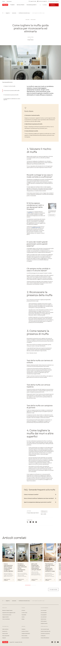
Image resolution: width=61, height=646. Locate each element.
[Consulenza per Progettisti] (53, 1)
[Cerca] (45, 4)
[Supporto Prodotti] (32, 1)
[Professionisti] (9, 1)
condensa (30, 211)
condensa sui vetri (36, 226)
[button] (40, 5)
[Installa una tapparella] (42, 1)
